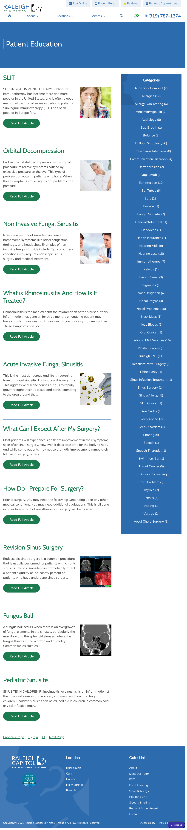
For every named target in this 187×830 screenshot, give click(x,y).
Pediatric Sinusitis (26, 681)
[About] (66, 17)
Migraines (149, 287)
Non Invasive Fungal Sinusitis (41, 225)
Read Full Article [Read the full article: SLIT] (21, 125)
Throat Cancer (149, 468)
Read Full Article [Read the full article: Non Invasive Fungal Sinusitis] (21, 271)
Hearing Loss (147, 255)
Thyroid (148, 491)
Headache (148, 231)
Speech (149, 444)
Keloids (149, 271)
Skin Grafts (149, 413)
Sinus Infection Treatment (148, 381)
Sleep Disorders (149, 428)
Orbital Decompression (33, 152)
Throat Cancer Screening (149, 476)
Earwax (149, 208)
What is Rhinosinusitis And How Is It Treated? (50, 298)
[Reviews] (131, 3)
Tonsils (149, 499)
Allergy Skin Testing (149, 105)
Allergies (148, 97)
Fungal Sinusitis (148, 216)
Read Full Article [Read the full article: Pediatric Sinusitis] (21, 718)
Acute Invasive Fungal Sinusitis (43, 366)
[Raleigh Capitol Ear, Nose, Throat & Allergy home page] (23, 11)
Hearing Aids (148, 247)
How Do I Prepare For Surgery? (43, 490)
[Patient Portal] (105, 3)
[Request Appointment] (162, 3)
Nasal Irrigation (149, 294)
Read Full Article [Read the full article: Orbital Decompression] (21, 198)
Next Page (56, 738)
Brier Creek (73, 769)
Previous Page (13, 738)
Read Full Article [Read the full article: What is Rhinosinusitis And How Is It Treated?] (21, 338)
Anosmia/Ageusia (149, 113)
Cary (69, 775)
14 (43, 738)
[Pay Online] (78, 3)
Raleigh (71, 791)
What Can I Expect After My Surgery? (51, 430)
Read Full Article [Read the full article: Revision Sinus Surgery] (21, 590)
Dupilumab (149, 176)
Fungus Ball (18, 617)
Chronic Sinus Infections (148, 153)
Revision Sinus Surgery (33, 549)
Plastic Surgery (149, 350)
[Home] (51, 17)
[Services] (109, 17)
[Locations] (87, 17)
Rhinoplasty (149, 373)
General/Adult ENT (149, 224)
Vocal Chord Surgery (149, 523)
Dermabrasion (149, 168)
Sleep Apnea (149, 420)
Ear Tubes (149, 192)
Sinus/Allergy (149, 397)
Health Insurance (148, 239)
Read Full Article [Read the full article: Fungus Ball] (21, 658)
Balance (149, 137)
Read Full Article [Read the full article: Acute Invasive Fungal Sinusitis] (21, 406)
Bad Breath (149, 129)
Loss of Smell (148, 279)
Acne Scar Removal (149, 90)
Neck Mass (149, 318)
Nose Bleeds (149, 326)
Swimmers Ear (148, 460)
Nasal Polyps (148, 302)
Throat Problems (149, 484)
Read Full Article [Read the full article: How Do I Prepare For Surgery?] (21, 521)
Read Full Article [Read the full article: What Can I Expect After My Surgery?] (21, 466)
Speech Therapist (149, 452)
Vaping (149, 507)
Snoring (148, 436)
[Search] (125, 17)
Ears (148, 200)
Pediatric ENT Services (147, 342)
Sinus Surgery (148, 389)
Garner (70, 780)
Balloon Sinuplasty (148, 145)
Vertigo (149, 515)
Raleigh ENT (148, 357)
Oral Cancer (149, 334)
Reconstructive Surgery (149, 365)
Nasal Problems (147, 310)
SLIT (9, 79)
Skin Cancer (149, 405)
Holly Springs (75, 786)
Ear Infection (148, 184)
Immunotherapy (149, 263)
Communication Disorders (149, 160)
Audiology (149, 121)
